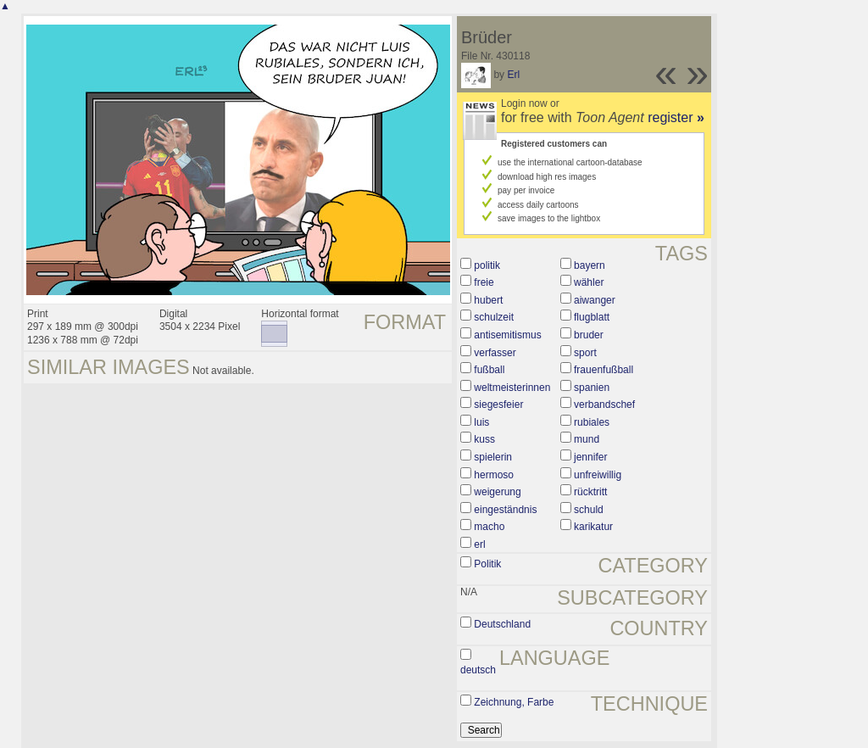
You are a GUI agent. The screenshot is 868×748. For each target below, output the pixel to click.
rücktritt (590, 492)
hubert (488, 300)
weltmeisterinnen (512, 388)
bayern (589, 265)
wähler (589, 282)
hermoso (494, 475)
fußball (489, 370)
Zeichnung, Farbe (514, 702)
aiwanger (594, 300)
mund (586, 439)
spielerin (493, 457)
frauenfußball (603, 370)
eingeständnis (505, 510)
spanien (591, 388)
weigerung (497, 492)
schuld (589, 510)
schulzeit (494, 317)
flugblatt (591, 317)
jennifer (590, 457)
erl (479, 544)
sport (585, 353)
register (676, 117)
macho (489, 527)
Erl (513, 75)
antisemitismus (507, 335)
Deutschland (502, 624)
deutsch (478, 670)
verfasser (494, 353)
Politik (487, 564)
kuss (484, 439)
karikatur (593, 527)
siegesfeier (498, 404)
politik (487, 265)
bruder (589, 335)
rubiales (591, 422)
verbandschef (604, 404)
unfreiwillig (597, 475)
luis (481, 422)
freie (483, 282)
